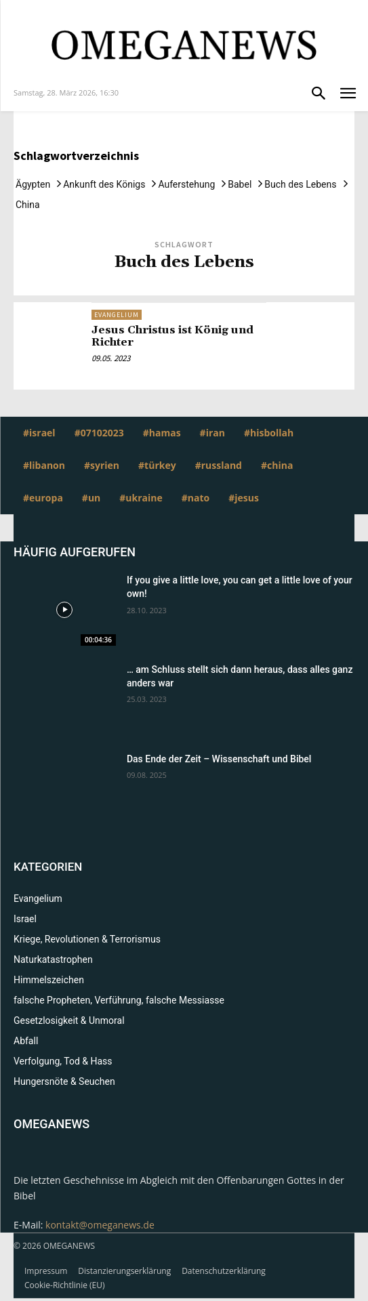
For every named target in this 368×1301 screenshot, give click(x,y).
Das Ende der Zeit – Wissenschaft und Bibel (219, 758)
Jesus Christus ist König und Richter (172, 336)
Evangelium (116, 314)
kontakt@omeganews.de (100, 1224)
